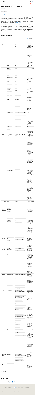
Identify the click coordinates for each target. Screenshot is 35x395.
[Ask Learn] (31, 4)
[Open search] (30, 1)
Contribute (20, 390)
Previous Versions (10, 390)
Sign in (33, 1)
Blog (15, 390)
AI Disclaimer (4, 390)
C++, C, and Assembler (8, 3)
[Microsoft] (17, 1)
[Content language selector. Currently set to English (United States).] (7, 387)
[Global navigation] (1, 1)
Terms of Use (4, 391)
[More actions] (33, 4)
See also (3, 14)
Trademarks (9, 391)
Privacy (24, 390)
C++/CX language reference (6, 373)
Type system (18, 22)
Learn (2, 3)
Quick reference (4, 13)
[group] (17, 204)
